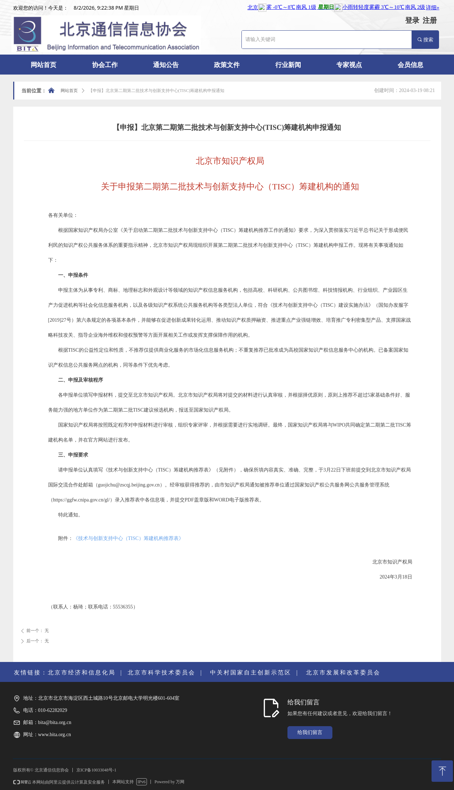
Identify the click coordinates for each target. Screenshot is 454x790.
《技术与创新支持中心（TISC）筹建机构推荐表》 (128, 538)
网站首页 (69, 90)
